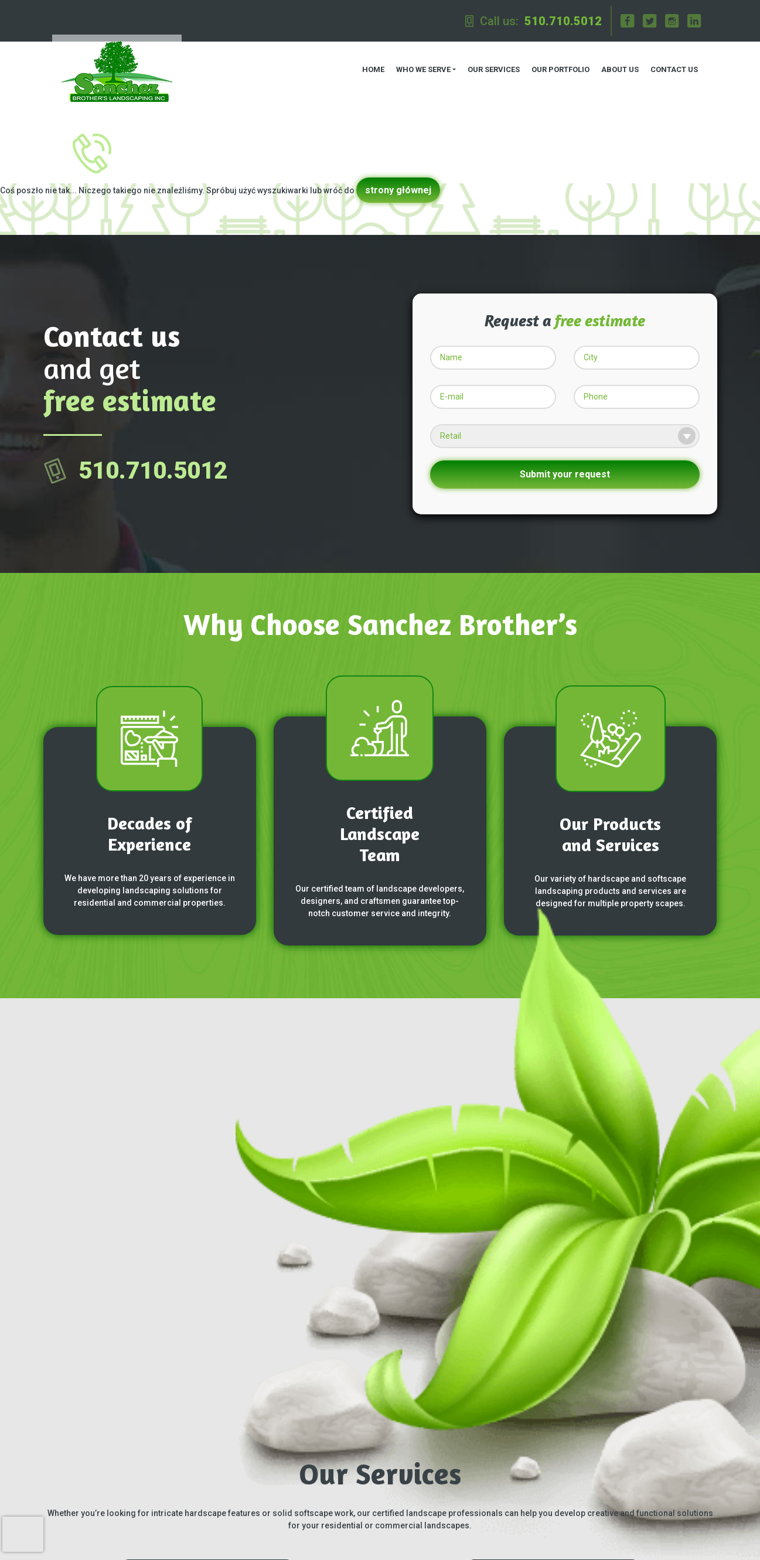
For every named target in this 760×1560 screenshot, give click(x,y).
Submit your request (565, 464)
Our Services (490, 64)
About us (616, 64)
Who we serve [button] (419, 64)
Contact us (670, 64)
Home (369, 64)
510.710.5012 (563, 21)
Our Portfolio (557, 64)
